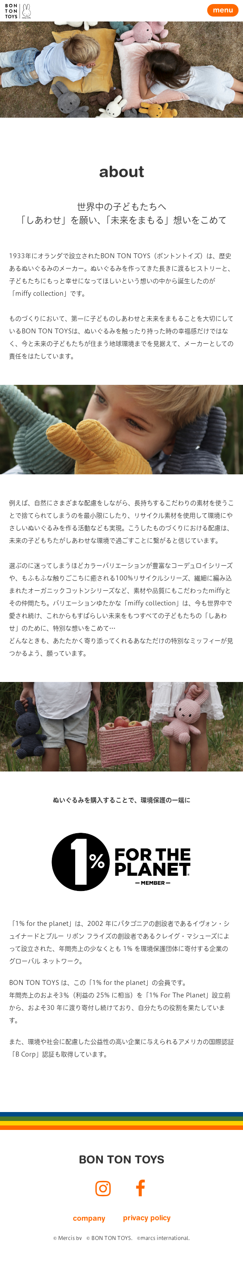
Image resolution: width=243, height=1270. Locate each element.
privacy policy (147, 1218)
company (89, 1219)
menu (223, 10)
